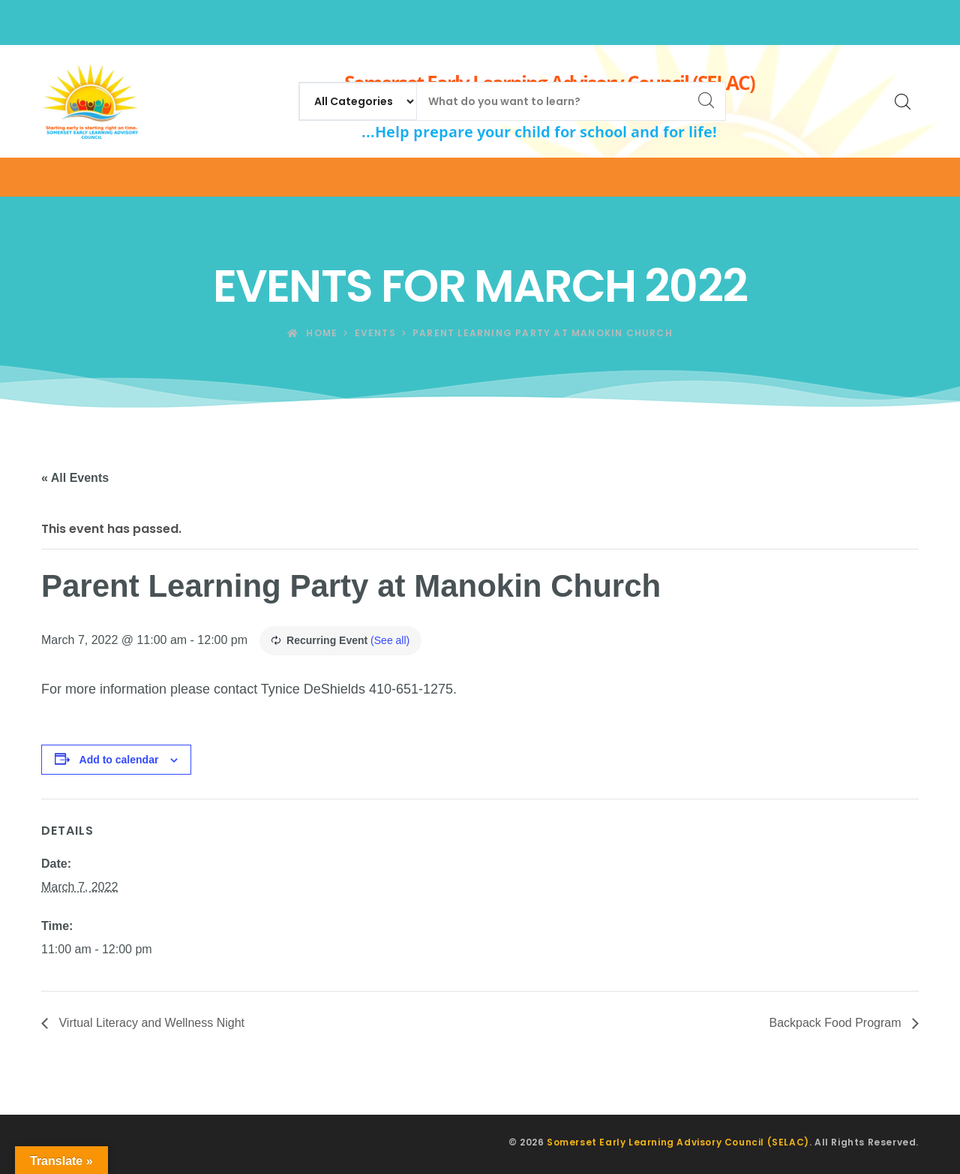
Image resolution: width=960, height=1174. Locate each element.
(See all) (390, 640)
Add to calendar (119, 760)
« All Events (75, 477)
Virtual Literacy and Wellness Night (150, 1022)
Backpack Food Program (836, 1022)
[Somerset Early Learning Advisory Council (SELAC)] (89, 101)
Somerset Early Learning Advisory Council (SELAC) (678, 1142)
